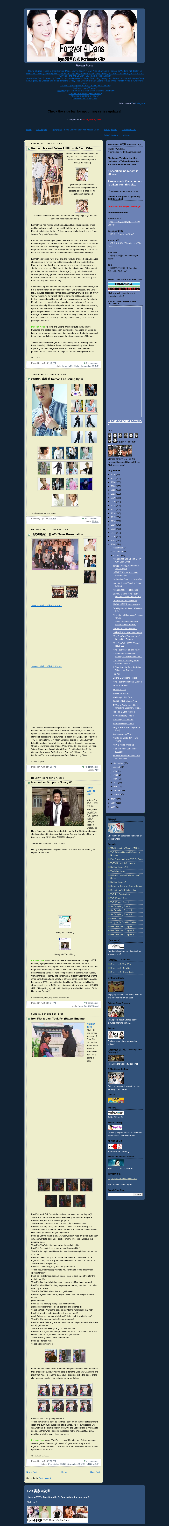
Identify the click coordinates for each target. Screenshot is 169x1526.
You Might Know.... (118, 871)
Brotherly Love (119, 689)
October (117, 555)
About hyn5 (41, 129)
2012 (113, 529)
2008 (113, 544)
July (115, 771)
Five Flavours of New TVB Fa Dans (126, 859)
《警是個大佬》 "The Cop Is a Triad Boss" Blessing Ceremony (85, 90)
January (117, 794)
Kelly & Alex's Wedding (123, 745)
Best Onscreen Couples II (122, 930)
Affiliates (126, 135)
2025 (113, 478)
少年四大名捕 (92, 1464)
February (117, 790)
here (34, 1502)
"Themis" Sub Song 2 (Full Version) (85, 93)
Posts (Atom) (45, 1478)
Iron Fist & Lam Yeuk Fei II (125, 628)
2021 (113, 494)
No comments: (92, 518)
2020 (113, 498)
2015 (113, 517)
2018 (113, 505)
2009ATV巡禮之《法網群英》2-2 (46, 666)
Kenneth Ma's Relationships (125, 590)
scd (97, 1006)
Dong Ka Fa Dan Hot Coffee (123, 922)
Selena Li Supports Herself (125, 678)
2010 (113, 537)
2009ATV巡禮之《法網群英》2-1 (46, 605)
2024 (113, 482)
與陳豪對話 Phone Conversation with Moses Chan (75, 130)
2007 (113, 799)
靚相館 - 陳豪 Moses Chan (125, 701)
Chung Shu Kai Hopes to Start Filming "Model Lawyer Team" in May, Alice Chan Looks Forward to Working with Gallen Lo (85, 71)
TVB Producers (129, 129)
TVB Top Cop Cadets (120, 894)
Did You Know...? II (119, 867)
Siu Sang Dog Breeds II (121, 910)
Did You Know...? (118, 882)
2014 (113, 521)
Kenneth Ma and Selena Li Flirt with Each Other (62, 148)
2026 (113, 474)
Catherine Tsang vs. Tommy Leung (126, 886)
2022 (113, 490)
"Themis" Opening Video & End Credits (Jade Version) (85, 85)
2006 (113, 803)
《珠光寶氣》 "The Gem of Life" (127, 632)
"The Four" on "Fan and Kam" (126, 650)
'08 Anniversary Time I (123, 734)
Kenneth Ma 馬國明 (71, 366)
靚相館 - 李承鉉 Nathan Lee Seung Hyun (57, 379)
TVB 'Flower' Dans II (119, 902)
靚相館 (95, 521)
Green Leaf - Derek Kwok (122, 972)
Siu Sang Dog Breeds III (121, 914)
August (116, 767)
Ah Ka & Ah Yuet (120, 686)
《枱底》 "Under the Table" (121, 234)
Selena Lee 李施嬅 (90, 366)
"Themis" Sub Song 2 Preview (85, 96)
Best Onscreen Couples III (122, 934)
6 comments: (92, 1003)
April (115, 782)
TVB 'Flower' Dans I (119, 898)
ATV (97, 770)
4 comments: (92, 1461)
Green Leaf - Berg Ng (120, 968)
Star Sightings (110, 129)
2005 (113, 807)
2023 (113, 486)
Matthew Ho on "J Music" (85, 88)
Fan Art (116, 674)
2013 (113, 525)
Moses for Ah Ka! (121, 693)
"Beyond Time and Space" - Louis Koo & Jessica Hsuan (85, 76)
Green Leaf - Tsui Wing (120, 964)
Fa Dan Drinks (117, 918)
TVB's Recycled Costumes (122, 863)
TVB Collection (111, 135)
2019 (113, 502)
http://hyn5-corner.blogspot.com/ (122, 1178)
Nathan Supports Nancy (91, 791)
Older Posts (95, 1472)
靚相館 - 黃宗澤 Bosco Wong (126, 604)
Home (29, 129)
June (116, 775)
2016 (113, 513)
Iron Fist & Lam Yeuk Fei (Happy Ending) (58, 1018)
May (115, 779)
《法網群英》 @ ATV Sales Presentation (57, 534)
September (118, 763)
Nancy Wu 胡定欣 (86, 1006)
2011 (113, 533)
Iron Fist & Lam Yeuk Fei (124, 712)
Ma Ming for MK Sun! (122, 697)
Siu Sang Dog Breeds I (120, 906)
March (116, 786)
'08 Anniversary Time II (123, 723)
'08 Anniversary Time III (123, 716)
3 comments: (92, 363)
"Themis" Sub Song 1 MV (85, 98)
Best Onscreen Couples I (121, 926)
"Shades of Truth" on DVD (125, 600)
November (118, 552)
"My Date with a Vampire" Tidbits (125, 848)
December (118, 548)
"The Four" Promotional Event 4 (127, 682)
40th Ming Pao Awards (123, 720)
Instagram (140, 103)
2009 (113, 540)
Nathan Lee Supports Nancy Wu (52, 782)
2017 (113, 509)
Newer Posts (32, 1472)
